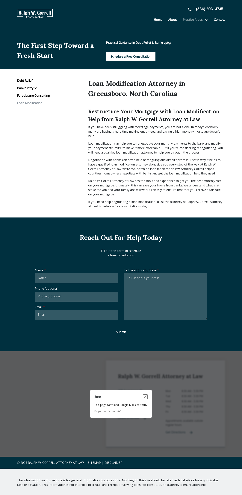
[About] (172, 20)
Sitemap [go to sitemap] (94, 463)
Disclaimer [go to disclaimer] (113, 463)
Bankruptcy (25, 88)
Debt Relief (25, 81)
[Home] (158, 20)
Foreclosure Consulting (33, 96)
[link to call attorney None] (204, 9)
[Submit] (121, 331)
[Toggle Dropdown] (207, 19)
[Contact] (219, 20)
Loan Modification (29, 103)
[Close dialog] (145, 397)
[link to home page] (35, 14)
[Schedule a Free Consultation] (130, 56)
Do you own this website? (107, 411)
